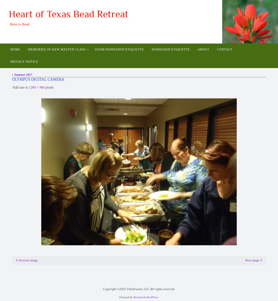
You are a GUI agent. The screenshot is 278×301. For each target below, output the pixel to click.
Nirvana (137, 297)
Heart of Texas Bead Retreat (68, 14)
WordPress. (152, 297)
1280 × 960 (37, 87)
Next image (254, 260)
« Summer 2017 (22, 74)
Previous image (26, 260)
